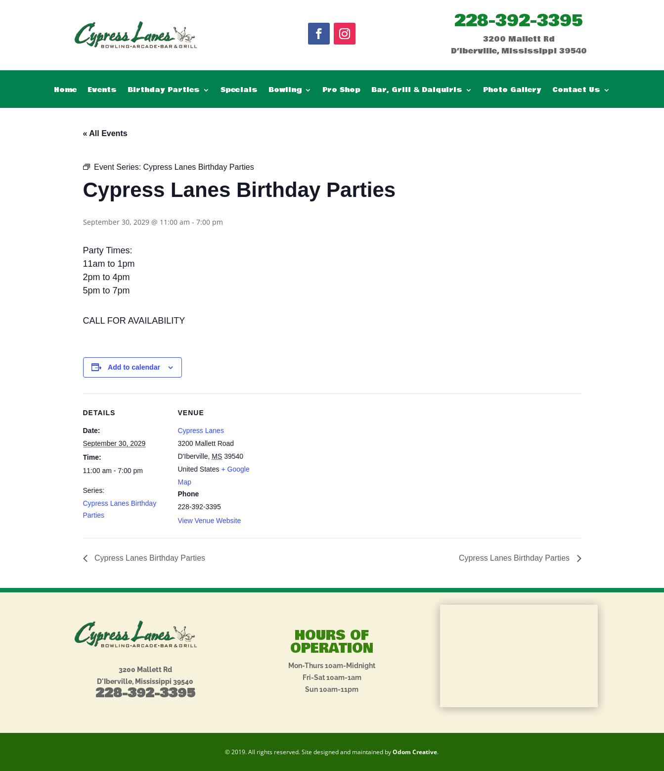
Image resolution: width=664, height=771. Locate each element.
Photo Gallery (512, 91)
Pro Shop (341, 91)
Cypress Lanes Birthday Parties (149, 558)
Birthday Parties (164, 91)
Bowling (285, 91)
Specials (239, 91)
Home (65, 91)
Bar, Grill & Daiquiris (416, 91)
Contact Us (576, 91)
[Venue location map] (325, 462)
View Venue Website (209, 521)
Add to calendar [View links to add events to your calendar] (134, 367)
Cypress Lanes (201, 430)
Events (102, 91)
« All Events (105, 133)
